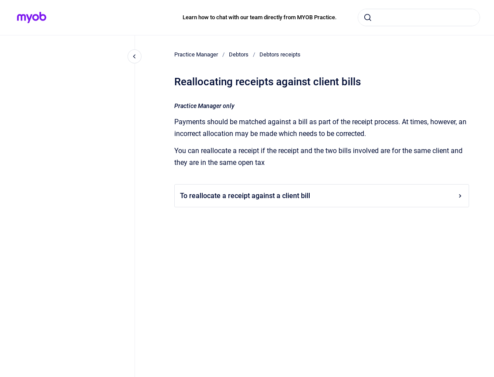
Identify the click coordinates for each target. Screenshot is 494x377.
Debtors (239, 54)
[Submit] (368, 17)
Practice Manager (196, 54)
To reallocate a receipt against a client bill (321, 196)
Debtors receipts (280, 54)
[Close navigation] (135, 56)
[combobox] (419, 17)
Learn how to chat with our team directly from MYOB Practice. (260, 17)
